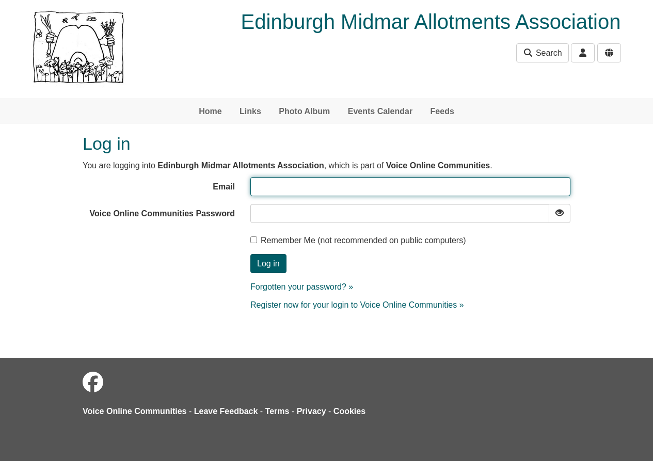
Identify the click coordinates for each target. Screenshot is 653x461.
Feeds (442, 111)
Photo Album (304, 111)
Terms (277, 411)
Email (224, 186)
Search (542, 53)
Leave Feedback (226, 411)
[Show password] (559, 213)
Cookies (349, 411)
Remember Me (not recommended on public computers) (358, 240)
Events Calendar (380, 111)
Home (210, 111)
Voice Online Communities (135, 411)
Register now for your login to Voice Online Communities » (357, 304)
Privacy (311, 411)
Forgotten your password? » (301, 286)
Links (250, 111)
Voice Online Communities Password (162, 213)
